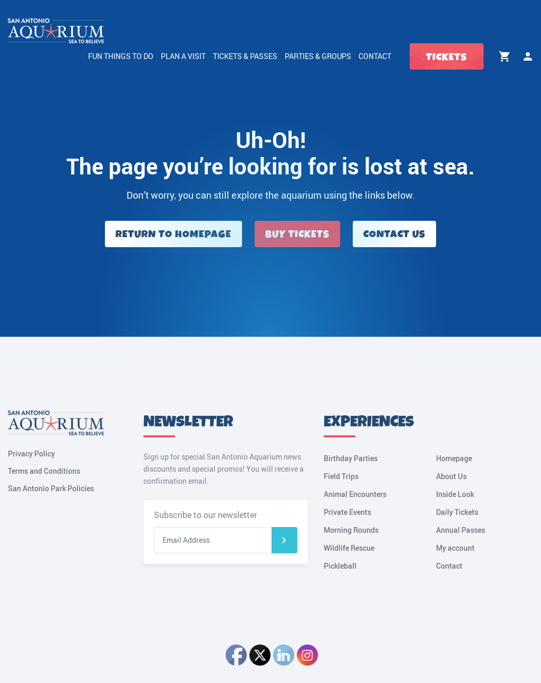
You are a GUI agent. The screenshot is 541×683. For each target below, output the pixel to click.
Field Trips (341, 476)
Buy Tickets (297, 234)
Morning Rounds (351, 530)
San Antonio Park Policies (51, 488)
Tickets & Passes (245, 56)
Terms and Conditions (44, 471)
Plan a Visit (183, 56)
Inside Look (455, 494)
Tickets (446, 57)
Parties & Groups (318, 56)
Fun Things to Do (120, 56)
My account (528, 56)
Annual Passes (460, 530)
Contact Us (394, 234)
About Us (451, 476)
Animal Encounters (355, 494)
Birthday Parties (351, 458)
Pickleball (340, 566)
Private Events (347, 512)
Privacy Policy (31, 453)
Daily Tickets (457, 512)
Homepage (454, 458)
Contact (375, 56)
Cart (504, 56)
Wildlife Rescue (349, 548)
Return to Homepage (173, 234)
